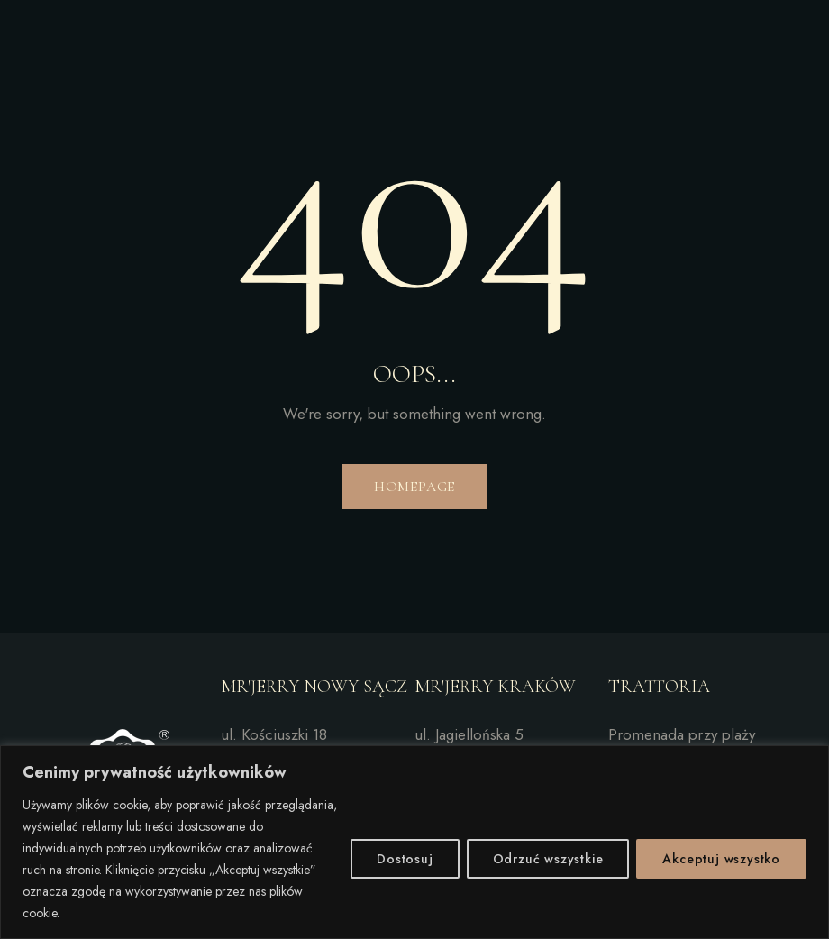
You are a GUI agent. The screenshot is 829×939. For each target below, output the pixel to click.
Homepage (414, 487)
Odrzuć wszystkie (548, 859)
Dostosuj (405, 859)
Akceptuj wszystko (721, 859)
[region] (414, 842)
